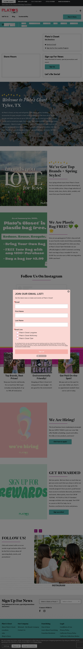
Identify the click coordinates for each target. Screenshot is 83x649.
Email (17, 302)
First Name (19, 311)
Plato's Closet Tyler (26, 338)
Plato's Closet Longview (28, 333)
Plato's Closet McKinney (28, 335)
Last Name (19, 320)
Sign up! (41, 351)
